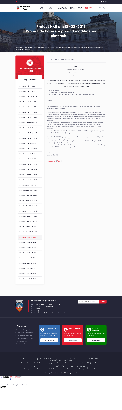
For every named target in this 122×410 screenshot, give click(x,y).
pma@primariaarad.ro (42, 311)
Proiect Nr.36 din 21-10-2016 (28, 96)
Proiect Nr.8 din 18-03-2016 (27, 242)
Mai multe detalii (49, 340)
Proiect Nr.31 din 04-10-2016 (28, 123)
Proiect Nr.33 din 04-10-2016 (28, 112)
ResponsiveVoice (13, 376)
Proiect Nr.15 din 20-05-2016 (28, 206)
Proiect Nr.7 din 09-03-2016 (27, 248)
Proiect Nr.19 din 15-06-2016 (28, 185)
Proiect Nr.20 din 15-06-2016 (28, 180)
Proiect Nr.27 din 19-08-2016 (28, 143)
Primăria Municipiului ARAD (69, 373)
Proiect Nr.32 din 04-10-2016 (28, 117)
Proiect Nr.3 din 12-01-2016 (27, 268)
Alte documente (37, 48)
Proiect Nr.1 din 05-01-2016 (27, 279)
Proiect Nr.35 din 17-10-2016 (28, 102)
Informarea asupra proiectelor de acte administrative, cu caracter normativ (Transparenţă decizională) (73, 48)
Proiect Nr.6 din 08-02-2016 (27, 253)
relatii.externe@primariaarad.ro (44, 313)
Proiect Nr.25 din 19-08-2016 (28, 154)
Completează (72, 340)
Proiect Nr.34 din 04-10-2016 (28, 107)
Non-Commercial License (14, 377)
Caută (103, 301)
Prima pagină (19, 48)
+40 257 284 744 (39, 309)
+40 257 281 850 (22, 2)
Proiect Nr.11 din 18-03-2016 (27, 227)
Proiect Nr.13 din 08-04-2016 (28, 216)
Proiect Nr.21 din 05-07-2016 (28, 175)
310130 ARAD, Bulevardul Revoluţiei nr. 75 (48, 305)
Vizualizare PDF (51, 161)
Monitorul (28, 48)
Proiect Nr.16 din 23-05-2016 (28, 201)
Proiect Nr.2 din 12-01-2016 (27, 274)
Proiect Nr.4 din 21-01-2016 (27, 263)
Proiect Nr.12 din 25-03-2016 (28, 221)
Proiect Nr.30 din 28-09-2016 (28, 128)
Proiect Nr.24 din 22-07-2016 (28, 159)
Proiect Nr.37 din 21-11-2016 (27, 91)
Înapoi (59, 161)
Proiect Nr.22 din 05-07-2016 (28, 169)
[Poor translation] (4, 387)
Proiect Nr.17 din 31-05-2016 (28, 195)
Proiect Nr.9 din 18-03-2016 (27, 237)
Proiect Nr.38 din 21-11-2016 (27, 86)
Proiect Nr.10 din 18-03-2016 (28, 232)
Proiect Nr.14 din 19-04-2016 (28, 211)
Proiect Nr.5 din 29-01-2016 (27, 258)
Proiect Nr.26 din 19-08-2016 (28, 149)
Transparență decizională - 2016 (24, 50)
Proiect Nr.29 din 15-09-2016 (28, 133)
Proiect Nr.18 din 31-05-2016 (28, 190)
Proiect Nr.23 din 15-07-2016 (28, 164)
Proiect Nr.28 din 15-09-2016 (28, 138)
